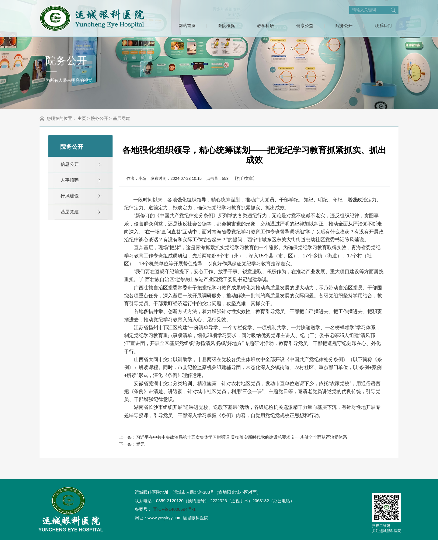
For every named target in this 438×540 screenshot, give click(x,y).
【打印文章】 (245, 178)
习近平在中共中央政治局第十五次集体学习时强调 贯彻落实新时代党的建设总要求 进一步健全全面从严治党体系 (241, 437)
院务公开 (344, 25)
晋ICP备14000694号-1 (174, 509)
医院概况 (226, 25)
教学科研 (265, 25)
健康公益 (304, 25)
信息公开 (70, 164)
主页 (82, 118)
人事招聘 (70, 180)
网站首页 (187, 25)
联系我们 (383, 25)
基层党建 (121, 118)
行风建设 (70, 195)
